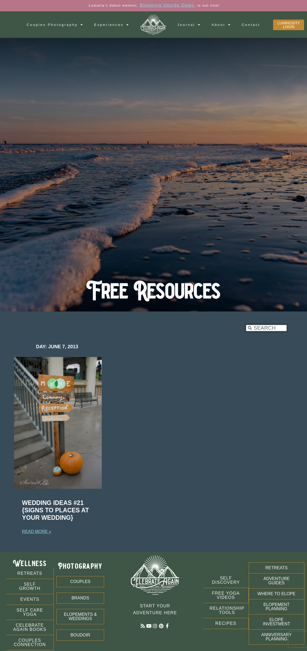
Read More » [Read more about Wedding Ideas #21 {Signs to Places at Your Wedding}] (36, 531)
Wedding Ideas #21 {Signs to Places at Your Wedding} (55, 510)
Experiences (111, 24)
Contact (251, 25)
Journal (189, 24)
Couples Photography (54, 24)
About (221, 24)
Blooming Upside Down (167, 5)
